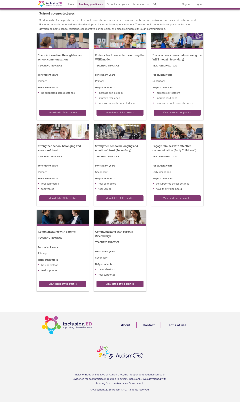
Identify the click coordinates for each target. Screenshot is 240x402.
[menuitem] (187, 4)
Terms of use (176, 325)
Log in (198, 4)
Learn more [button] (141, 4)
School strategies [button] (118, 4)
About (125, 325)
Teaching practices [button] (91, 4)
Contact (149, 325)
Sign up (186, 4)
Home (71, 4)
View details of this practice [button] (63, 112)
